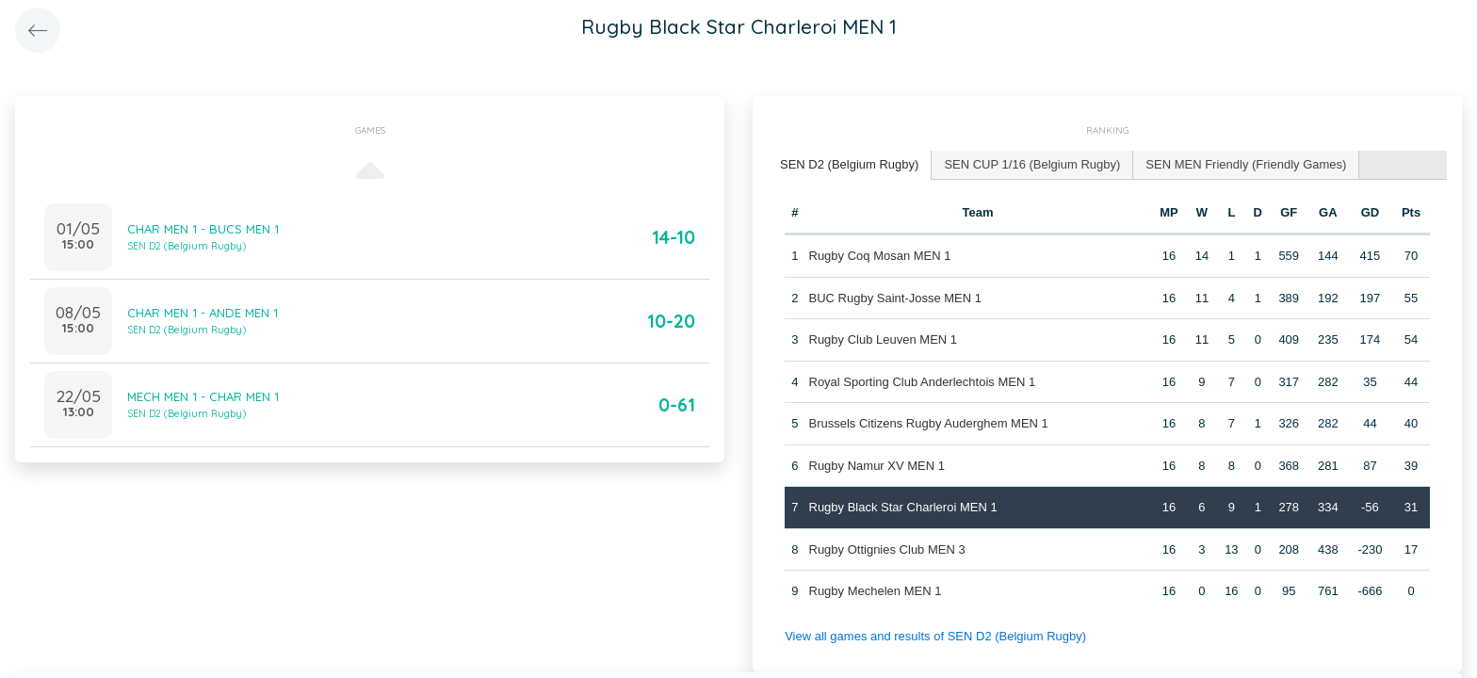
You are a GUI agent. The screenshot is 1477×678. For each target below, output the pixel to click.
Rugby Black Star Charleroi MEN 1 (903, 507)
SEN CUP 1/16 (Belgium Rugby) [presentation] (1032, 164)
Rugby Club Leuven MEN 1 (883, 339)
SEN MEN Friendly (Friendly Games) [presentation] (1245, 164)
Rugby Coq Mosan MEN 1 (880, 256)
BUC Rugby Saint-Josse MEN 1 (895, 298)
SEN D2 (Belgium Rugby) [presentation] (849, 164)
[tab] (850, 165)
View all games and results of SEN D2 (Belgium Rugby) (935, 636)
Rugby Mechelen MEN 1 (875, 591)
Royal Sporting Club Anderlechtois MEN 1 (922, 382)
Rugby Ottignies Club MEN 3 (887, 549)
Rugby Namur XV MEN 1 (877, 466)
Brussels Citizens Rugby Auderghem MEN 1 (928, 423)
